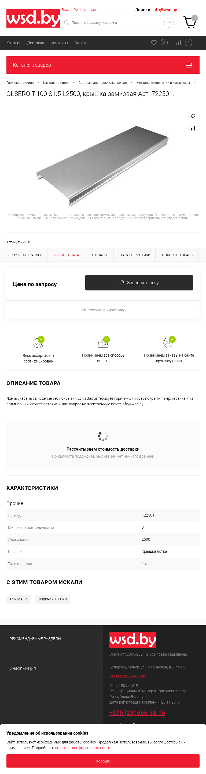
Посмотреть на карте (127, 676)
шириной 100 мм (52, 599)
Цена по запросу (35, 284)
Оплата (81, 43)
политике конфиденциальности (82, 748)
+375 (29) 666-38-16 (137, 712)
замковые (18, 599)
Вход (66, 10)
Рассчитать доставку (103, 310)
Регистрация (84, 10)
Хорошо (103, 761)
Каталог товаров (103, 65)
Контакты (59, 43)
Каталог (13, 43)
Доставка (35, 43)
